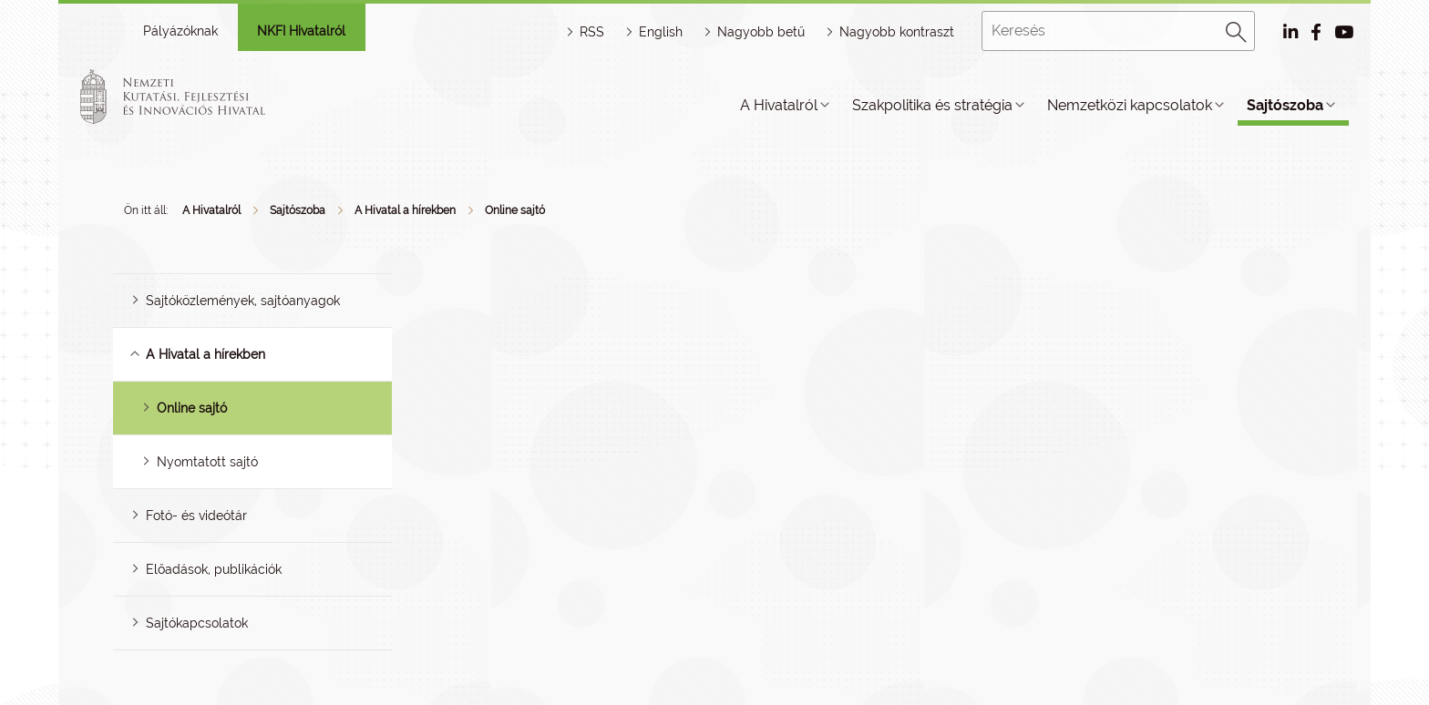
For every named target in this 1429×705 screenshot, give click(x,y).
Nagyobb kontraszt (896, 32)
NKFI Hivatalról (301, 31)
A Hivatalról (778, 105)
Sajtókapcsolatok (197, 623)
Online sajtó (515, 210)
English (661, 32)
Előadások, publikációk (214, 569)
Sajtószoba (1285, 105)
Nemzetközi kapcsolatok (1129, 105)
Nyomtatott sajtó (207, 462)
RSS (592, 32)
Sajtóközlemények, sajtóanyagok (243, 300)
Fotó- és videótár (196, 515)
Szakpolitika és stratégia (932, 105)
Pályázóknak (180, 31)
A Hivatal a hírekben (405, 210)
